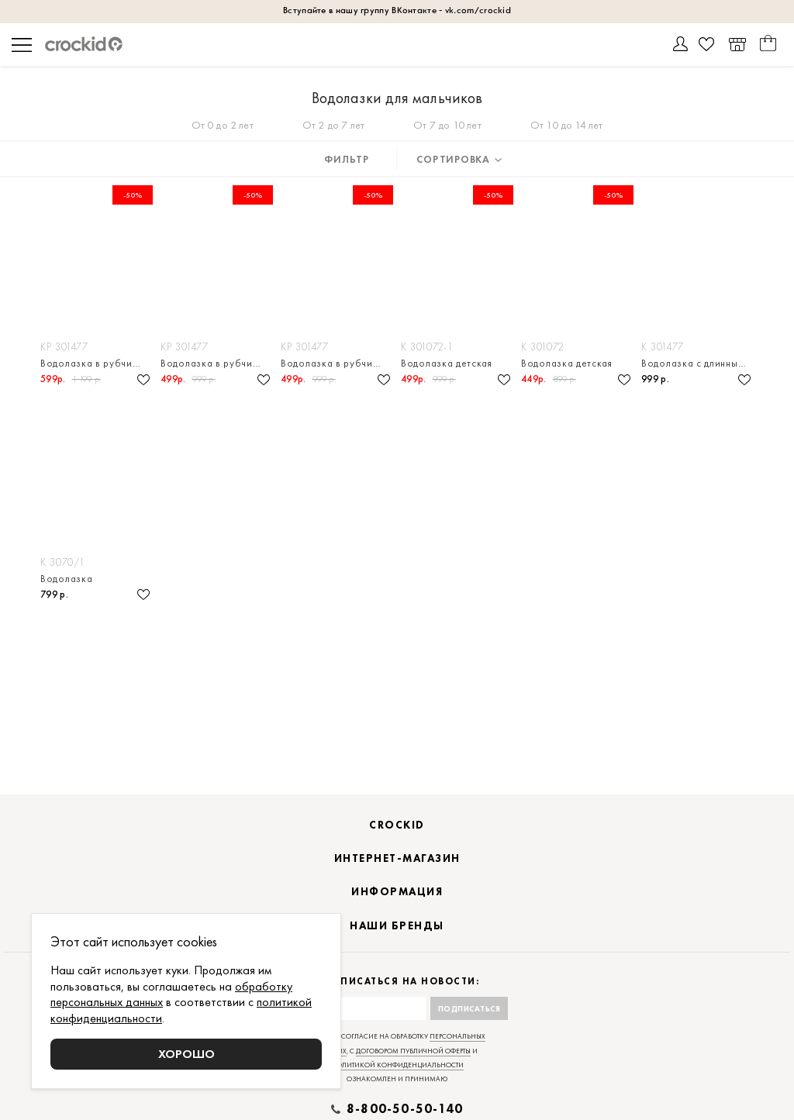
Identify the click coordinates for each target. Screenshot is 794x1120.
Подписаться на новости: (397, 981)
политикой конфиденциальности (397, 1065)
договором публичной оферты (413, 1051)
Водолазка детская (446, 363)
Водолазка (66, 579)
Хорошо (186, 1054)
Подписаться (469, 1009)
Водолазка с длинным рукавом (697, 363)
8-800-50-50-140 (405, 1109)
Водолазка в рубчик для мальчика (96, 363)
